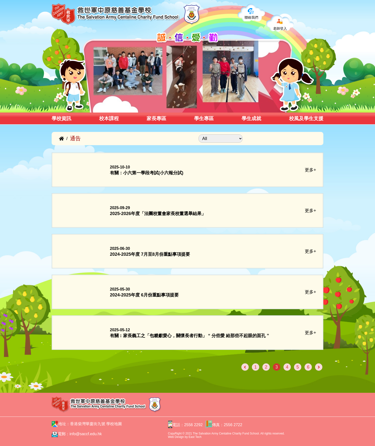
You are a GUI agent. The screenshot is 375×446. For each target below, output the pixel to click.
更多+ (310, 169)
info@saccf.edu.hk (86, 434)
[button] (91, 107)
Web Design (176, 437)
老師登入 (280, 28)
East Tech (195, 437)
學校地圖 (114, 424)
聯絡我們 (251, 17)
